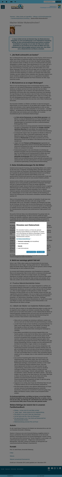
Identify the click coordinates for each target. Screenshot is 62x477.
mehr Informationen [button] (23, 243)
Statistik (19, 246)
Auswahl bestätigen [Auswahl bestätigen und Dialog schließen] (31, 251)
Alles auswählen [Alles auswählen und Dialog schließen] (40, 251)
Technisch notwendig (27, 241)
